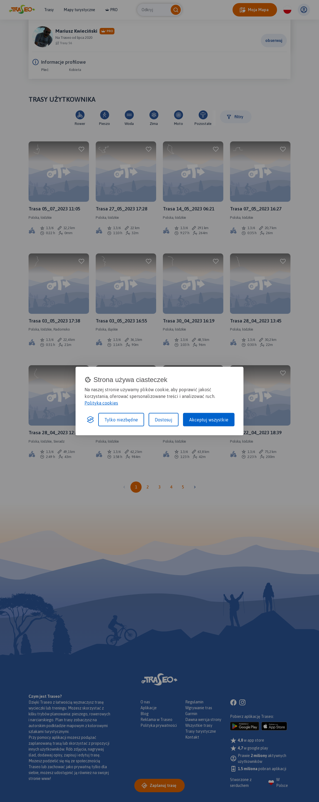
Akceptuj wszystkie (208, 419)
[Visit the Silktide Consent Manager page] (90, 419)
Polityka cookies (101, 402)
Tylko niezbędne (121, 419)
